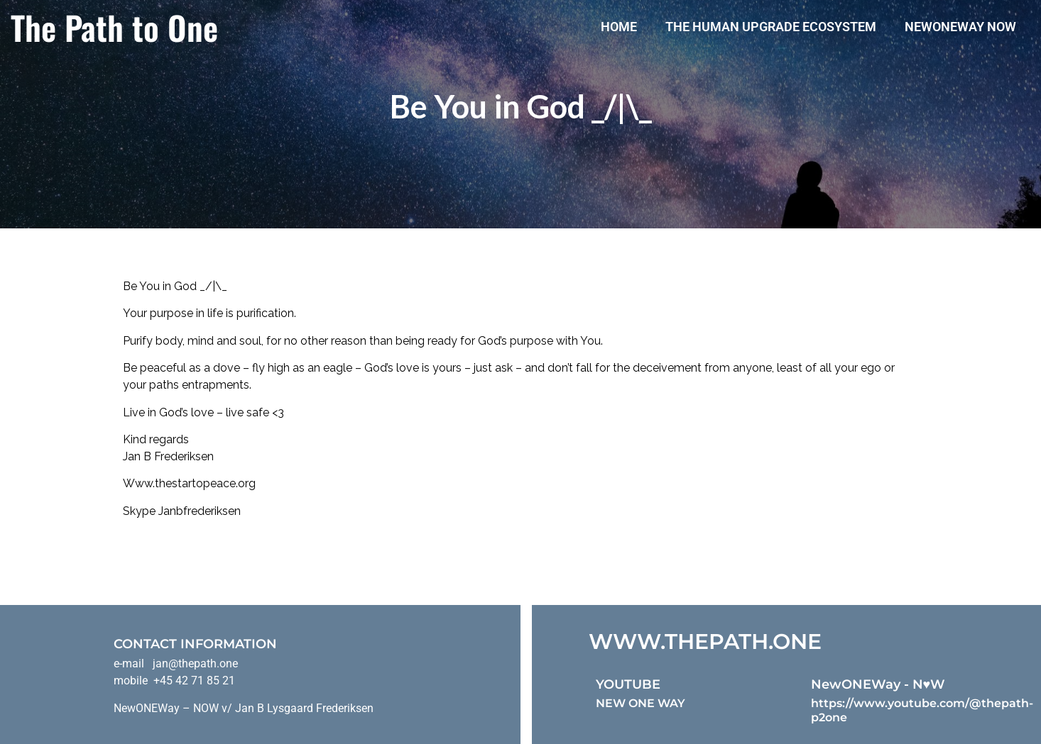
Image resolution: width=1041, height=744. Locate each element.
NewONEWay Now (960, 26)
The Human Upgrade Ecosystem (770, 26)
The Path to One (114, 27)
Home (619, 26)
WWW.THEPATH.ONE (705, 641)
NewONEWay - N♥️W (878, 684)
